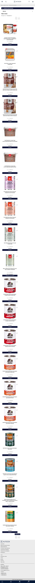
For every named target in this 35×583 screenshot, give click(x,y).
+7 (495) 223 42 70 (3, 574)
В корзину (9, 70)
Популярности (9, 15)
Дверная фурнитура (4, 546)
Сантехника (2, 543)
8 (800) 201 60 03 (3, 573)
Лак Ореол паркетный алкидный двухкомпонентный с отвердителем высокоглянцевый (10, 38)
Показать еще (17, 534)
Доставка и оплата (4, 556)
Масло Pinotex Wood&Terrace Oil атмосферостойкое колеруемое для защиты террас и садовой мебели (10, 500)
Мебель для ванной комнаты (5, 545)
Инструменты (3, 552)
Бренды (2, 559)
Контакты (2, 560)
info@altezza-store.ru (6, 570)
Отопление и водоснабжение (5, 548)
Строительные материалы (5, 549)
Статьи (2, 557)
